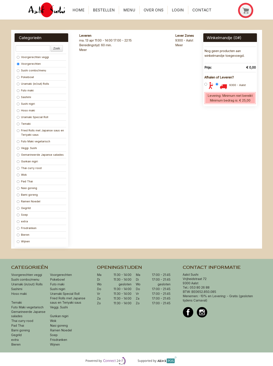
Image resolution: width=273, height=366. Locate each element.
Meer (83, 50)
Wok (22, 174)
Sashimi (24, 97)
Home (78, 10)
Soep (22, 214)
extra (23, 221)
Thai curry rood (29, 168)
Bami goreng (28, 194)
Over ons (153, 10)
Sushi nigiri (26, 103)
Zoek (56, 48)
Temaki (24, 123)
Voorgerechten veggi (33, 57)
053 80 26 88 (200, 287)
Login (178, 10)
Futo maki (25, 90)
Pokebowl (25, 77)
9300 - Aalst (237, 85)
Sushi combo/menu (31, 70)
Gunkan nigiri (27, 161)
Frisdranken (26, 228)
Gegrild (24, 208)
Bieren (23, 234)
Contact (201, 10)
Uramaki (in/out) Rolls (33, 83)
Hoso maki (26, 110)
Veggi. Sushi (27, 148)
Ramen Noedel (29, 201)
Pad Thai (25, 181)
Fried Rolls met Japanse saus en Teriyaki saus (40, 132)
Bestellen (104, 10)
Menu (129, 10)
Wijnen (23, 241)
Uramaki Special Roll (33, 117)
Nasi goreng (27, 188)
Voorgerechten (29, 63)
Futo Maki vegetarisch (33, 141)
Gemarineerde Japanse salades (40, 154)
